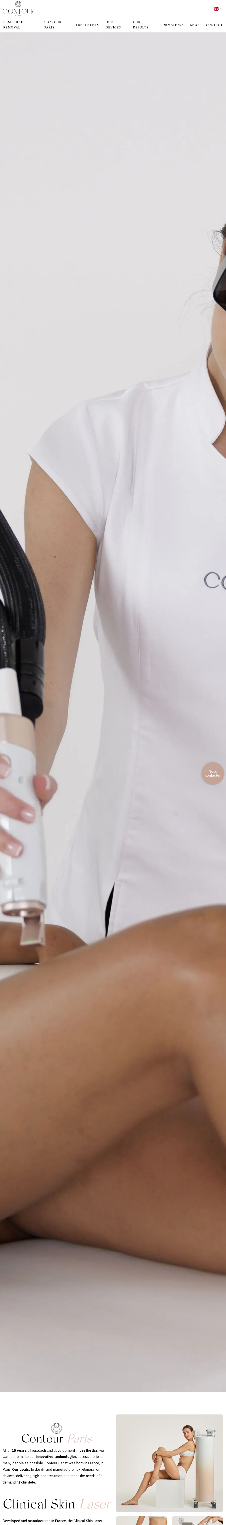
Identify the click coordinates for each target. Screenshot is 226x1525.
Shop (195, 24)
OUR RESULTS (141, 24)
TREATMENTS (87, 24)
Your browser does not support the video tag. (113, 706)
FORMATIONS (171, 24)
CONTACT (214, 24)
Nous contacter (212, 773)
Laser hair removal (14, 24)
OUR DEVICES (113, 24)
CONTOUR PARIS (53, 24)
